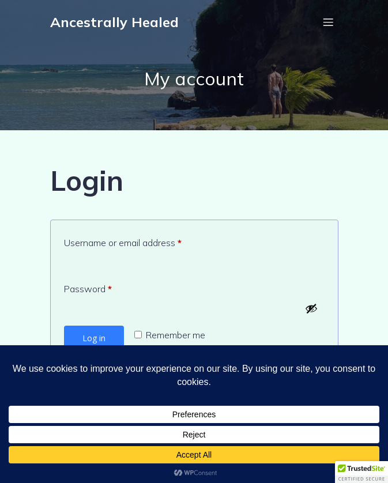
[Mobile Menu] (328, 22)
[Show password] (311, 308)
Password (106, 287)
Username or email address (140, 240)
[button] (361, 472)
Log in (94, 338)
